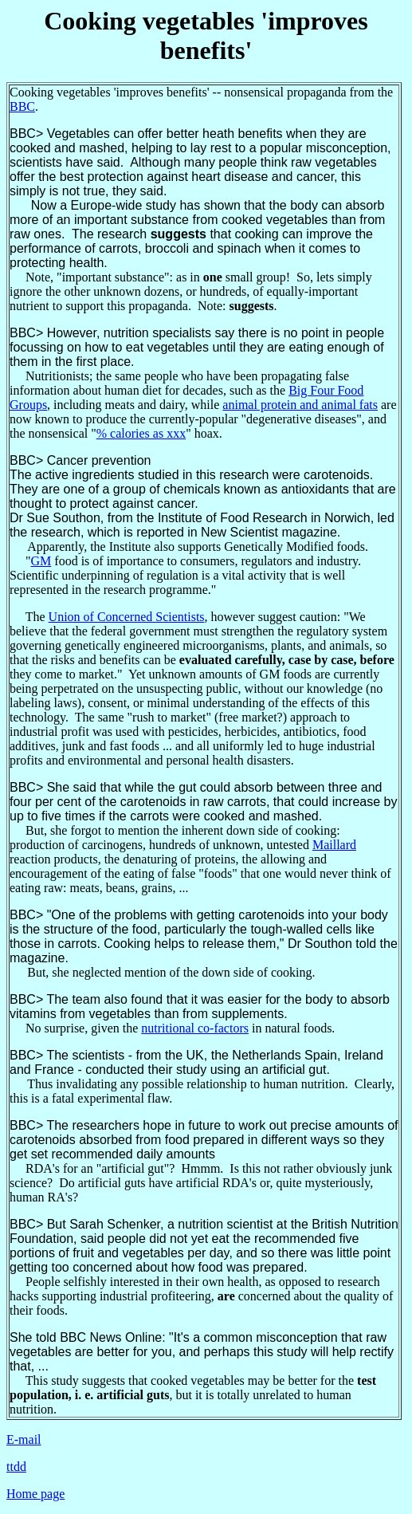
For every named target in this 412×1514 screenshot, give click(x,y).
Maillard (334, 844)
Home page (35, 1493)
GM (41, 561)
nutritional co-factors (195, 1028)
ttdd (16, 1466)
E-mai (21, 1439)
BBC (22, 106)
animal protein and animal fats (300, 404)
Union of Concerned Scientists (127, 616)
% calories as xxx (141, 433)
